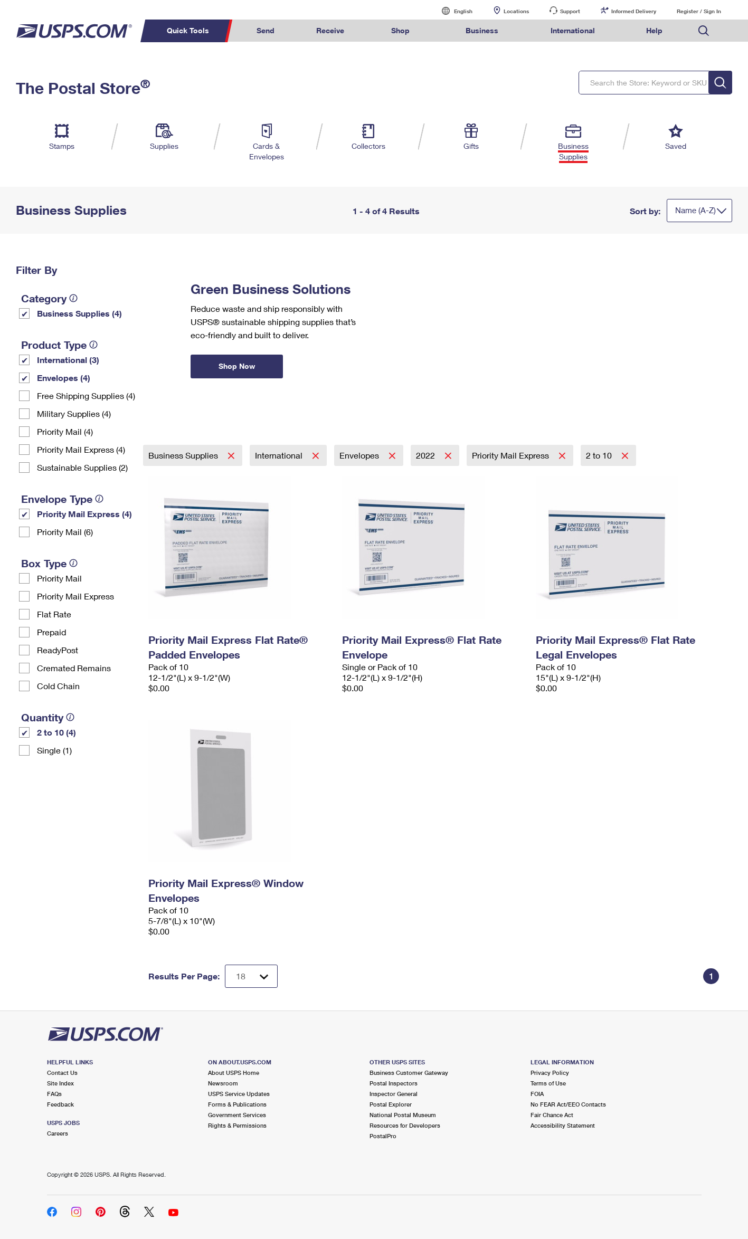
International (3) (68, 360)
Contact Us (62, 1072)
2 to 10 (600, 455)
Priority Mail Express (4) (81, 449)
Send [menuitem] (265, 30)
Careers (57, 1133)
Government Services (237, 1114)
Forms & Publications (237, 1104)
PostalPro (383, 1135)
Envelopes (360, 455)
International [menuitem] (573, 30)
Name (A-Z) (695, 210)
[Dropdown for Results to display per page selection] (251, 976)
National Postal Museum (403, 1114)
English (452, 11)
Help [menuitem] (654, 30)
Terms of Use (548, 1083)
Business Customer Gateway (409, 1072)
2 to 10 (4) (56, 732)
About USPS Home (233, 1072)
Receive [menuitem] (330, 30)
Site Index (60, 1083)
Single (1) (54, 750)
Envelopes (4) (63, 378)
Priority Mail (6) (65, 532)
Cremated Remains (74, 668)
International (280, 455)
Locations (516, 11)
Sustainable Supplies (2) (82, 467)
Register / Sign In (699, 11)
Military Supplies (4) (74, 413)
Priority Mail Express (75, 596)
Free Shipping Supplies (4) (86, 395)
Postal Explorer (391, 1104)
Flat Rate (54, 614)
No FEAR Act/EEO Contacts (568, 1104)
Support (570, 11)
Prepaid (51, 632)
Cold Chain (58, 686)
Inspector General (394, 1093)
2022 (426, 455)
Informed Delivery (633, 11)
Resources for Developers (405, 1125)
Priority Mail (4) (65, 431)
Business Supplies (184, 455)
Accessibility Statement (563, 1125)
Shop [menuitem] (400, 30)
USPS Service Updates (239, 1093)
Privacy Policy (550, 1072)
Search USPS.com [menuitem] (703, 31)
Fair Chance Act (552, 1114)
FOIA (537, 1093)
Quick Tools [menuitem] (188, 30)
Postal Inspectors (394, 1083)
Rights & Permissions (237, 1125)
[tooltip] (73, 298)
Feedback (60, 1104)
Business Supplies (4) (79, 313)
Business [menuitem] (482, 30)
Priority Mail (59, 578)
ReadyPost (57, 650)
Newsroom (223, 1083)
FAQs (54, 1093)
